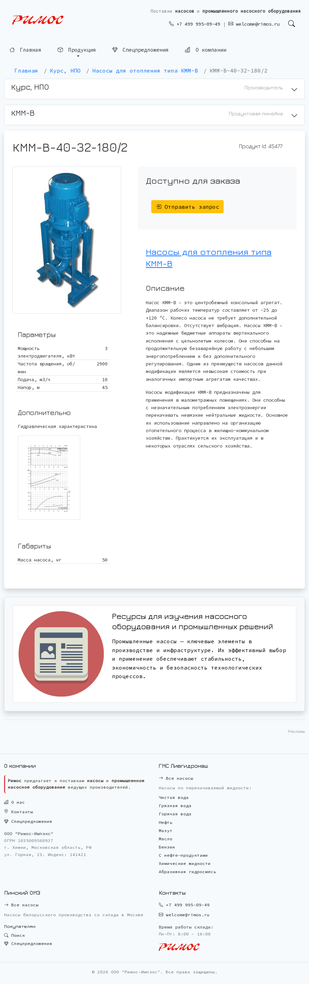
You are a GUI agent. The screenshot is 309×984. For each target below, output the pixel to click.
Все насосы (176, 778)
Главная (25, 50)
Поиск (14, 935)
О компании (205, 49)
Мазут (165, 830)
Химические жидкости (185, 863)
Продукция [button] (77, 50)
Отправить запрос (187, 206)
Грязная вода (175, 805)
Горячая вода (175, 813)
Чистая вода (174, 797)
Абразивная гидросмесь (187, 871)
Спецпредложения (140, 50)
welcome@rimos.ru (254, 24)
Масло (165, 838)
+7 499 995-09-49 (194, 24)
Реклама (296, 731)
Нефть (165, 822)
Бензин (167, 847)
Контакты (18, 811)
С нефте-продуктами (183, 855)
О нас (14, 802)
